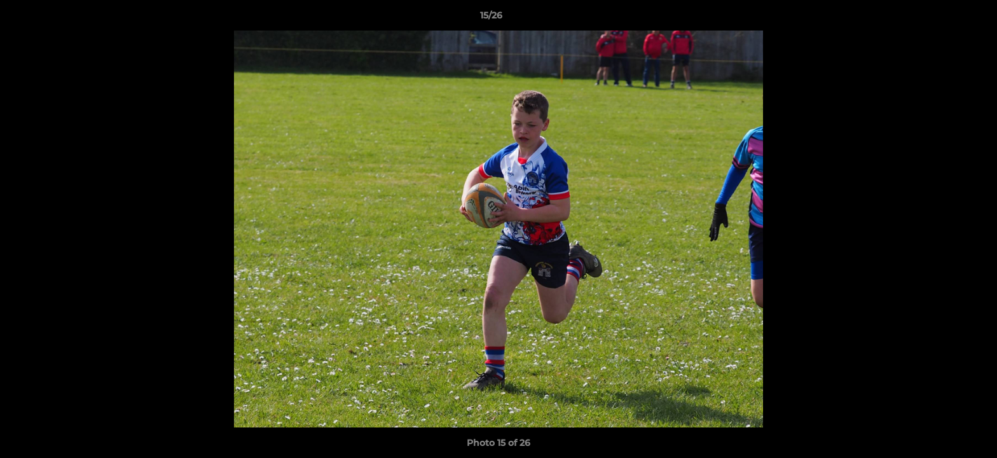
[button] (943, 18)
